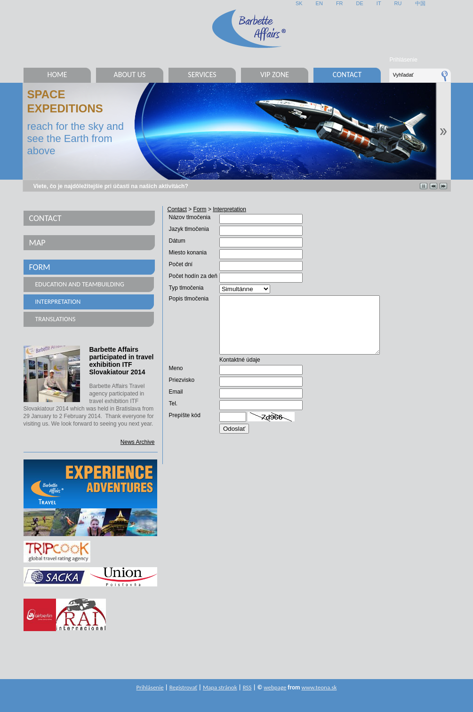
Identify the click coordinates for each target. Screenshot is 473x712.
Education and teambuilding (79, 284)
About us (130, 74)
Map (37, 242)
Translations (55, 319)
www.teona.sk (319, 687)
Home (57, 74)
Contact (347, 74)
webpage (275, 687)
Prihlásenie (403, 59)
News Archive (137, 442)
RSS (247, 687)
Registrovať (183, 687)
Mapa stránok (220, 687)
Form (39, 267)
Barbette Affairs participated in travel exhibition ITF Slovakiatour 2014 (121, 361)
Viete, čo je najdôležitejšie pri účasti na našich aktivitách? (110, 186)
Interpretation (58, 302)
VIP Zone (274, 74)
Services (202, 74)
